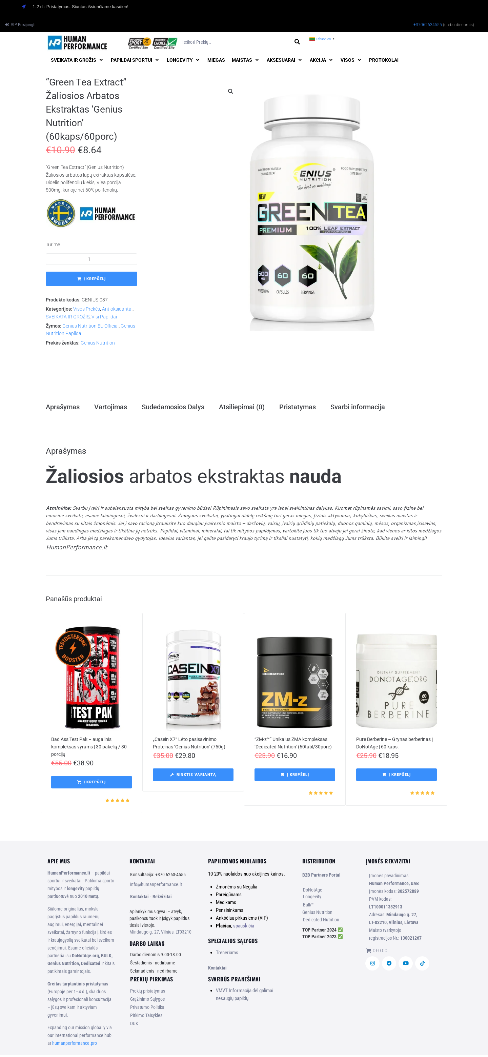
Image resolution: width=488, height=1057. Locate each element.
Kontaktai (217, 969)
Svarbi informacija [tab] (357, 408)
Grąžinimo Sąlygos (147, 1001)
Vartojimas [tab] (110, 408)
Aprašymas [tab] (63, 408)
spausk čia (243, 927)
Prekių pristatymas (147, 993)
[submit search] (297, 41)
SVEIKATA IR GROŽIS (67, 316)
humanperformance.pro (74, 1045)
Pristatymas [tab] (297, 408)
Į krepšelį (95, 279)
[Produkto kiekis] (91, 259)
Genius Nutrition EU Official (90, 326)
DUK (134, 1025)
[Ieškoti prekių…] (236, 42)
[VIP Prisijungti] (20, 25)
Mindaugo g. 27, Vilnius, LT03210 (160, 934)
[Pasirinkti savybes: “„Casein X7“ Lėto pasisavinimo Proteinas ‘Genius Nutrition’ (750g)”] (193, 776)
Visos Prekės (86, 309)
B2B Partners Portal (321, 877)
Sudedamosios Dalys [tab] (173, 408)
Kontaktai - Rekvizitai (151, 898)
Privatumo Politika (147, 1009)
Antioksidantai (117, 309)
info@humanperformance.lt (156, 886)
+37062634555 (427, 24)
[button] (77, 60)
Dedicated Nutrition (321, 921)
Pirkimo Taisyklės (146, 1017)
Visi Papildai (104, 316)
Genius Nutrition (98, 343)
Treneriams (227, 955)
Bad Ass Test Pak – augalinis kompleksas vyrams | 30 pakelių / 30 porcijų (89, 749)
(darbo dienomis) (458, 24)
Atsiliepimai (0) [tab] (242, 408)
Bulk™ (308, 906)
